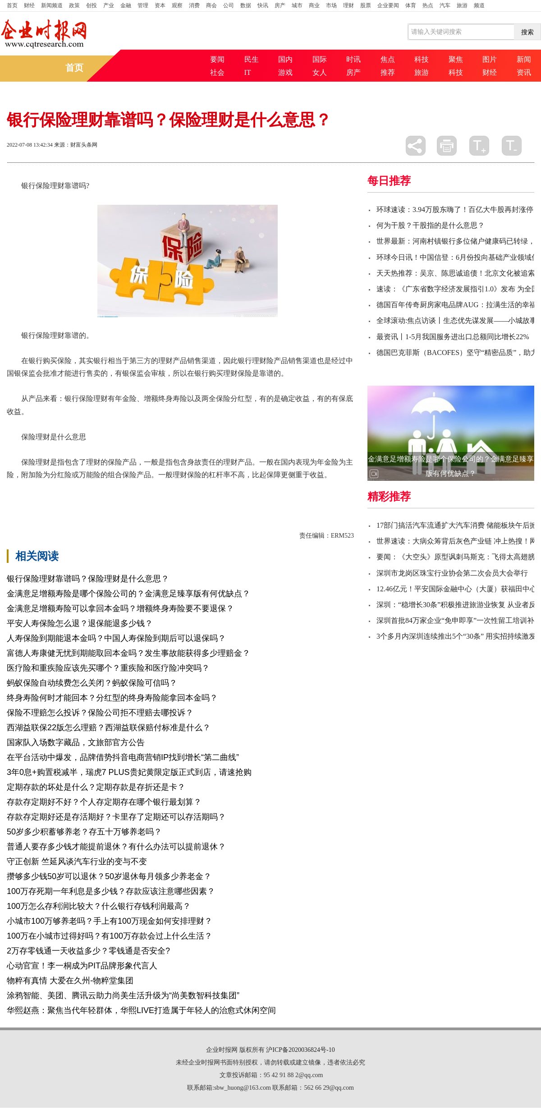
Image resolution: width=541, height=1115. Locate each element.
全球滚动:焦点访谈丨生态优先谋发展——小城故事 (456, 320)
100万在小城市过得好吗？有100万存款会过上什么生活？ (109, 935)
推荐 (388, 72)
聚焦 (456, 59)
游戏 (285, 72)
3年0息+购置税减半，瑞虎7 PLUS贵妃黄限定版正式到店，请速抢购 (129, 772)
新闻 (524, 59)
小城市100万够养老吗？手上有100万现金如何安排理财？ (109, 921)
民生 (251, 59)
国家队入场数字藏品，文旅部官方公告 (76, 742)
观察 (177, 5)
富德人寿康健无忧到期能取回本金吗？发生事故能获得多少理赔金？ (128, 653)
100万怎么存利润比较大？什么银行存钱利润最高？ (99, 906)
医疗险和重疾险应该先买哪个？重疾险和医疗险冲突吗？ (108, 668)
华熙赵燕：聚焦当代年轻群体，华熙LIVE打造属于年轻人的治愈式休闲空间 (141, 1010)
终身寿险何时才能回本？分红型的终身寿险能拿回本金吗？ (112, 697)
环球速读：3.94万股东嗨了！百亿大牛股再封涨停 (454, 209)
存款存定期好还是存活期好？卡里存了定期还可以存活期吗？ (116, 816)
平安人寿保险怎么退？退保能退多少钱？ (80, 623)
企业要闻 (388, 5)
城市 (297, 5)
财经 (29, 5)
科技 (421, 59)
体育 (410, 5)
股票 (365, 5)
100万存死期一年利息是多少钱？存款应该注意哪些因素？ (111, 891)
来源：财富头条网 (75, 145)
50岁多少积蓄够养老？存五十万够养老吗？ (84, 831)
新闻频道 (52, 5)
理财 (348, 5)
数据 (245, 5)
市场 (331, 5)
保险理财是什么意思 (136, 490)
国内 (285, 59)
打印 (447, 146)
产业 (108, 5)
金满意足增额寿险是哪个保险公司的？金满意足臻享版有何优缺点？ (128, 593)
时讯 (353, 59)
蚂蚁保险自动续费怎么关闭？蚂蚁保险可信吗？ (92, 682)
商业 (314, 5)
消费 (194, 5)
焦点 (388, 59)
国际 (319, 59)
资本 (160, 5)
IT (247, 72)
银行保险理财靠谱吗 (69, 490)
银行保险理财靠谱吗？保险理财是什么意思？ (88, 578)
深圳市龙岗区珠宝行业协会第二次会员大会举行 (452, 573)
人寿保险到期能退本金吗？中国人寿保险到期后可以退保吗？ (116, 638)
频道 (479, 5)
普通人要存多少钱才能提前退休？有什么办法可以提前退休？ (116, 846)
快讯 (262, 5)
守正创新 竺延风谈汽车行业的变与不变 (77, 861)
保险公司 (185, 490)
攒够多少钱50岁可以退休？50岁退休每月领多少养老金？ (109, 876)
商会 (211, 5)
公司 (228, 5)
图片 (489, 59)
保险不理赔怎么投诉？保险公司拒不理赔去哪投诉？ (100, 712)
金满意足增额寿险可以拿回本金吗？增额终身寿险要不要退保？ (120, 608)
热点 (427, 5)
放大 (479, 146)
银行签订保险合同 (230, 490)
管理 (143, 5)
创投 (91, 5)
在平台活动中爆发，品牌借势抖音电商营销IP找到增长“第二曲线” (123, 757)
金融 (125, 5)
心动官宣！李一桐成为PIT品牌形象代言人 (82, 965)
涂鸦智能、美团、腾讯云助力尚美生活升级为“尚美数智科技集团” (123, 995)
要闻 (217, 59)
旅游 (462, 5)
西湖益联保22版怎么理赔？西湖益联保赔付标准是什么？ (109, 727)
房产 (280, 5)
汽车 (445, 5)
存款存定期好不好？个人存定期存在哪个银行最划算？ (104, 801)
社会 (217, 72)
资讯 (524, 72)
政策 (74, 5)
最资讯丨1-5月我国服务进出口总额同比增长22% (452, 337)
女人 (319, 72)
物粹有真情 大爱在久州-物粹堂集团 (70, 980)
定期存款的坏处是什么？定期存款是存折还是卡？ (96, 787)
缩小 (512, 146)
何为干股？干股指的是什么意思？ (430, 225)
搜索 (527, 32)
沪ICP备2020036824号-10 (300, 1049)
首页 (12, 5)
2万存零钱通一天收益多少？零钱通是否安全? (88, 950)
